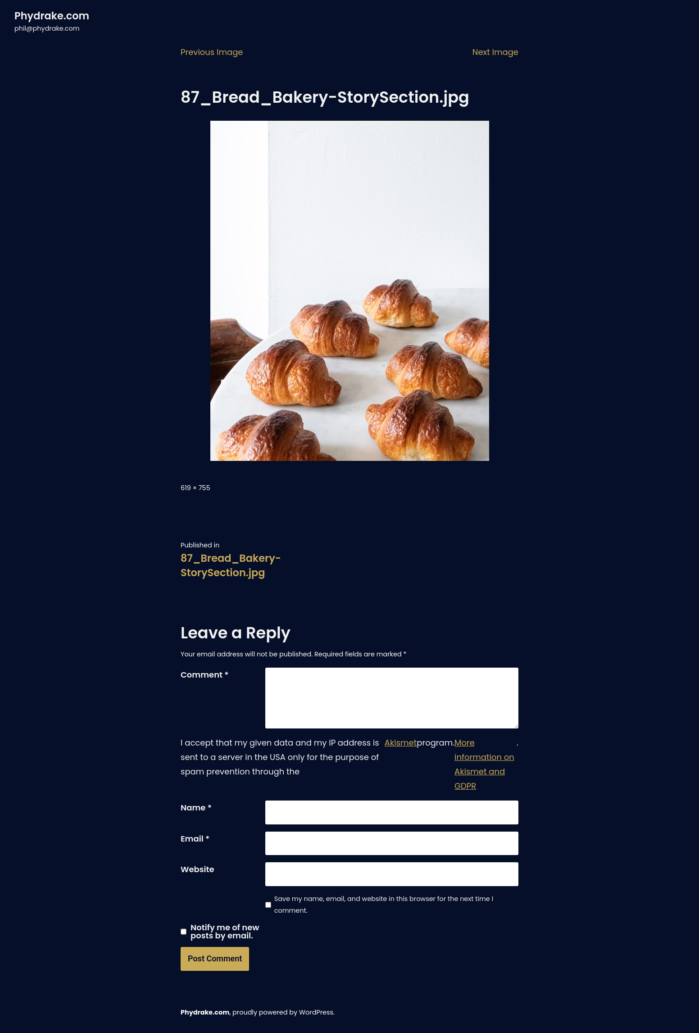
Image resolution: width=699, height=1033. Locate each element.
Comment (205, 674)
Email (195, 838)
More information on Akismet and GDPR (484, 764)
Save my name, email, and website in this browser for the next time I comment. (383, 904)
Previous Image (212, 52)
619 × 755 (195, 487)
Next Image (495, 52)
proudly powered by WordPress (282, 1012)
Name (196, 807)
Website (197, 869)
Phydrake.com (51, 16)
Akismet (401, 742)
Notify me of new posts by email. (225, 932)
